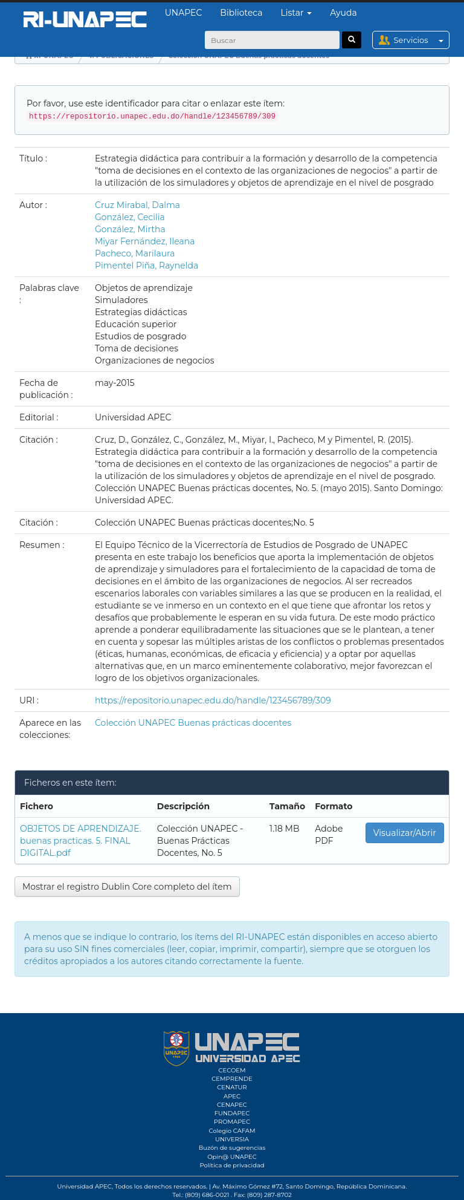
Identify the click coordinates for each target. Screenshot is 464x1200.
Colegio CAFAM (231, 1131)
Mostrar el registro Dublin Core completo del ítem (127, 886)
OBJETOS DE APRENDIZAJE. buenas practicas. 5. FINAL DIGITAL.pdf (80, 840)
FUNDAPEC (232, 1113)
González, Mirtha (130, 229)
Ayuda (343, 12)
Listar (296, 12)
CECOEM (231, 1070)
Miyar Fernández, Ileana (145, 241)
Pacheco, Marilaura (135, 253)
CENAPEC (232, 1105)
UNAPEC (183, 12)
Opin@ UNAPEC (232, 1157)
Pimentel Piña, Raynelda (146, 265)
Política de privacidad (231, 1165)
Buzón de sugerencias (232, 1148)
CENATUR (231, 1087)
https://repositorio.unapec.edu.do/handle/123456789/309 (213, 700)
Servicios (421, 39)
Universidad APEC (84, 1186)
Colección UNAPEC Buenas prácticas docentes (193, 722)
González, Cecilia (130, 217)
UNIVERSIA (232, 1139)
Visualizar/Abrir (404, 832)
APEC (232, 1096)
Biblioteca (241, 12)
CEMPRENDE (231, 1079)
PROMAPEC (232, 1122)
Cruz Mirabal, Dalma (137, 205)
